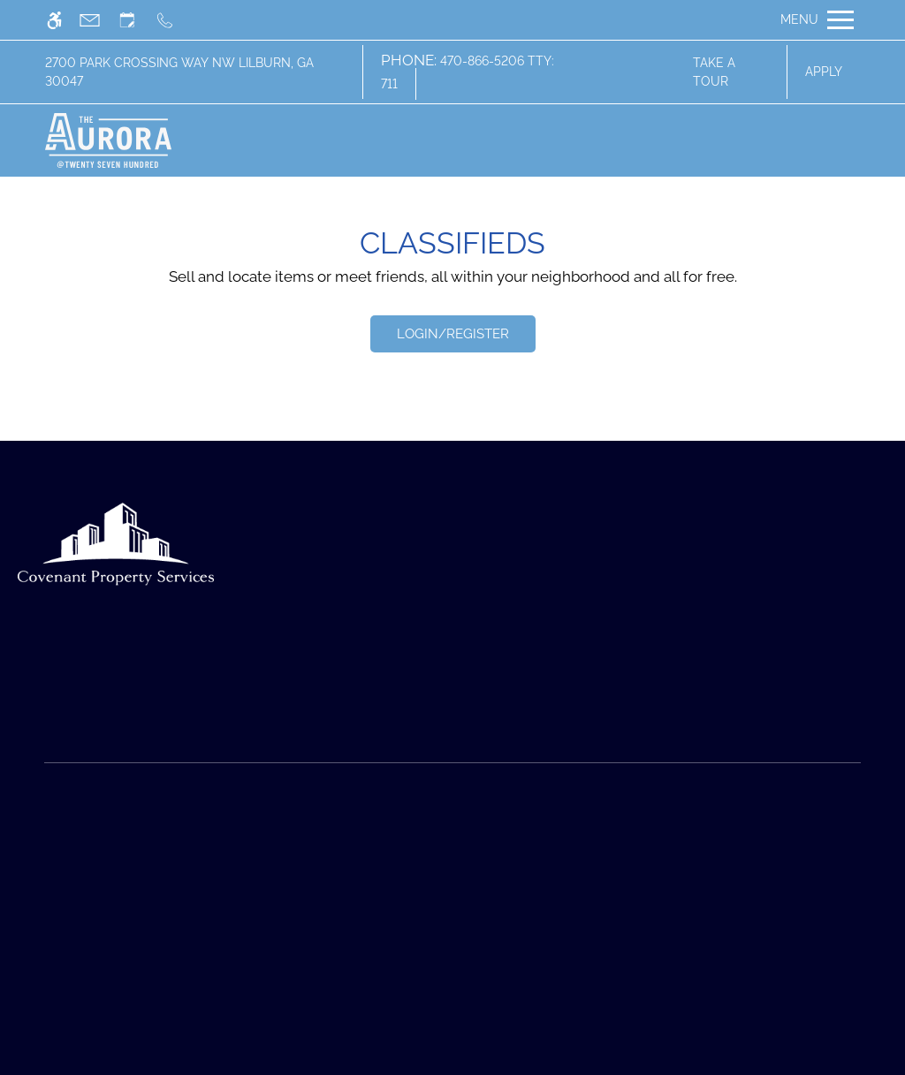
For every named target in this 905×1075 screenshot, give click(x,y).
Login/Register (453, 334)
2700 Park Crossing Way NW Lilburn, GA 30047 (179, 71)
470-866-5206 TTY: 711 (467, 72)
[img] (108, 140)
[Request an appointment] (135, 19)
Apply (823, 71)
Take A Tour (714, 71)
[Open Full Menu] (817, 19)
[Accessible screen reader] (62, 19)
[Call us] (173, 19)
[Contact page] (98, 19)
